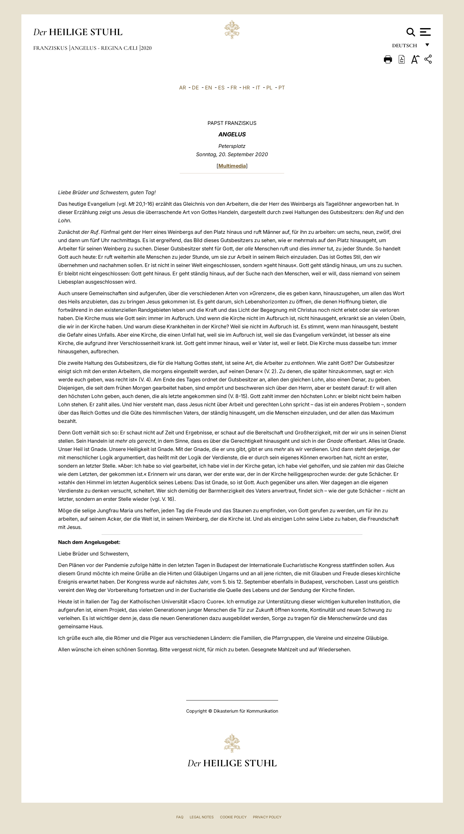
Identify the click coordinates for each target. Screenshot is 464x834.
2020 (146, 47)
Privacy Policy (267, 817)
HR (246, 87)
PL (269, 87)
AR (182, 87)
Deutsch (406, 47)
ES (221, 87)
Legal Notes (202, 817)
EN (208, 87)
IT (258, 87)
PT (281, 87)
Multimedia (232, 166)
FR (234, 87)
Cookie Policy (233, 817)
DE (195, 87)
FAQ (179, 817)
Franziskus (51, 47)
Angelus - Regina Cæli (105, 47)
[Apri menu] (424, 32)
